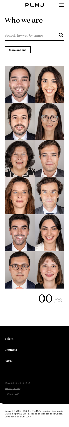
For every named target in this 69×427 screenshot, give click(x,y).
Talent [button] (9, 338)
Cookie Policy (13, 394)
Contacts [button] (11, 349)
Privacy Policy (13, 388)
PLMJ (34, 2)
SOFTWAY (25, 416)
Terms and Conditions (17, 383)
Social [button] (9, 360)
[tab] (34, 338)
